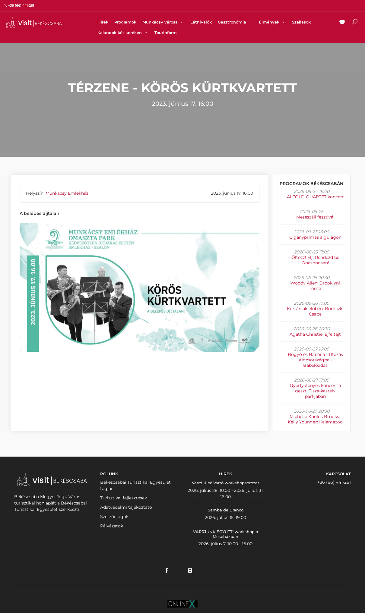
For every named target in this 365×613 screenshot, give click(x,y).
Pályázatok (111, 526)
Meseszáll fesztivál (315, 217)
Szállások (301, 22)
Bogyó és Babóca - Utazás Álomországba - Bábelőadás (315, 360)
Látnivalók (201, 22)
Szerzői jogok (114, 516)
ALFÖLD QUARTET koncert (315, 197)
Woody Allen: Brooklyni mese (315, 285)
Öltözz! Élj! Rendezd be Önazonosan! (315, 260)
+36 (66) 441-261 (334, 482)
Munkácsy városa (163, 22)
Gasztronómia (235, 22)
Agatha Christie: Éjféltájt (315, 334)
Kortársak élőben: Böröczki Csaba (315, 311)
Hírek (102, 22)
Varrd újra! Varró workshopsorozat (225, 482)
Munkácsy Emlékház (67, 193)
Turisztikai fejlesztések (123, 498)
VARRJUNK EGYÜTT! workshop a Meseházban (225, 534)
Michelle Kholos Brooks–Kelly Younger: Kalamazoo (315, 419)
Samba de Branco (225, 510)
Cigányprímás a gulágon (315, 237)
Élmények (272, 22)
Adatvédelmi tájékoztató (126, 507)
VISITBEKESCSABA (34, 22)
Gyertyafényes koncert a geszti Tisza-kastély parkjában (315, 391)
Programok (125, 22)
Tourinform (165, 32)
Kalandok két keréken (122, 32)
